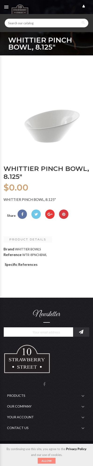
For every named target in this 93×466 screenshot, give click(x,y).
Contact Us (18, 428)
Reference (13, 254)
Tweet (36, 214)
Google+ (50, 214)
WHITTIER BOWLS (28, 249)
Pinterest (63, 214)
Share (22, 214)
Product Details (27, 239)
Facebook (44, 384)
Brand (9, 249)
